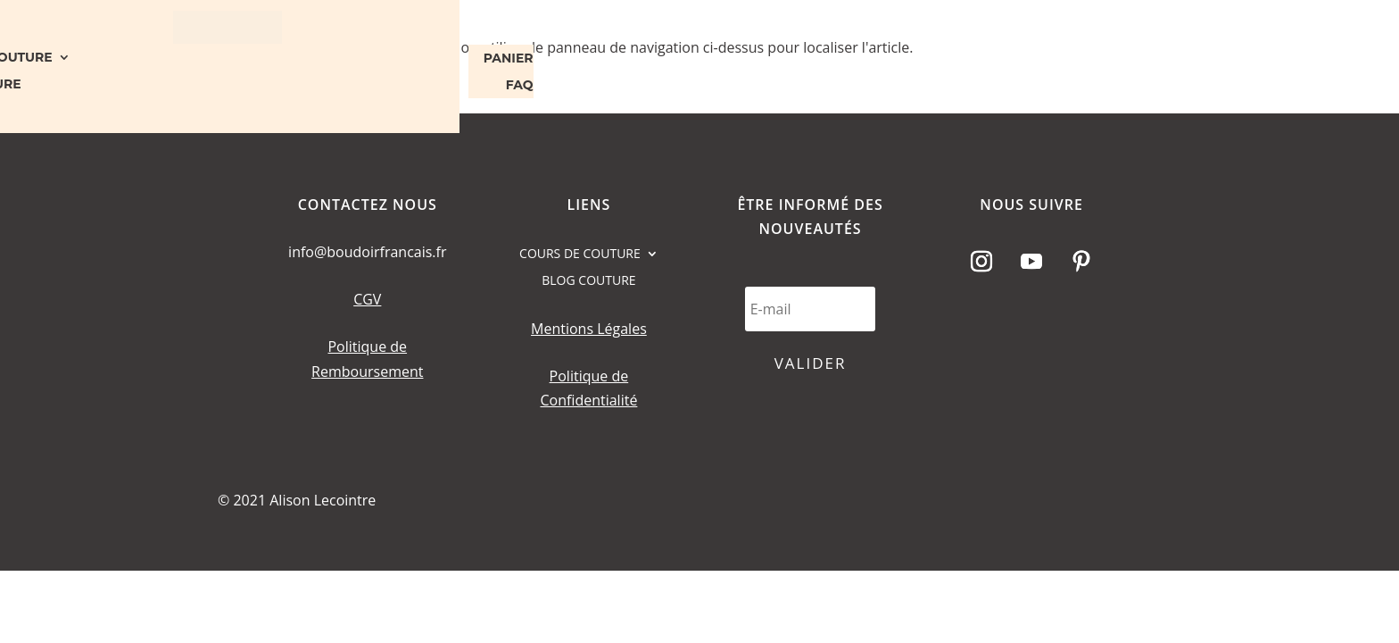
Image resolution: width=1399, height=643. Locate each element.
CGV (367, 299)
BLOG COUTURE (588, 281)
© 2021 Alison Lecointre (297, 500)
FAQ (520, 86)
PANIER (509, 59)
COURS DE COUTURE (580, 254)
